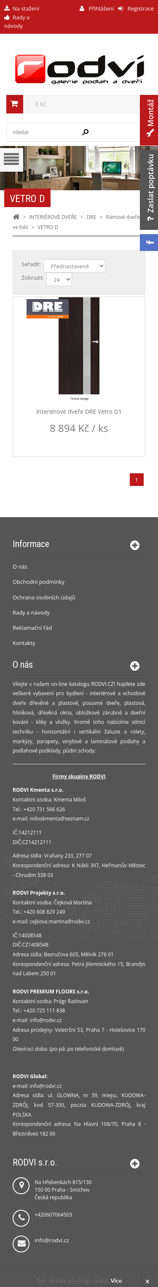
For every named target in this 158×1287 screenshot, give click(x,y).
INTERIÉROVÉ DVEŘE (53, 217)
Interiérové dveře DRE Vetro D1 (79, 412)
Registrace (140, 8)
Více (116, 1280)
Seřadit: (31, 264)
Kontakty (24, 643)
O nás (20, 566)
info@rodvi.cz (52, 1240)
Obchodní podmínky (38, 581)
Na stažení (26, 8)
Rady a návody (31, 612)
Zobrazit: (32, 277)
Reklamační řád (32, 627)
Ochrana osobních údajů (44, 597)
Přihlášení (100, 8)
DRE (91, 217)
